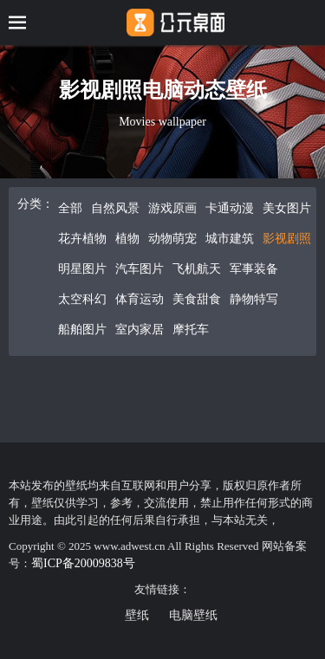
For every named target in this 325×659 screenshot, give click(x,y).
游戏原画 (172, 208)
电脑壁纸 (193, 615)
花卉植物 (82, 238)
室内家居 (139, 329)
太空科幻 (82, 299)
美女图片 (287, 208)
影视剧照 (287, 238)
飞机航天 (196, 268)
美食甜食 (196, 299)
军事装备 (254, 268)
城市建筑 (229, 238)
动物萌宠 (172, 238)
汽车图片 (139, 268)
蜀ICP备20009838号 (83, 563)
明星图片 (82, 268)
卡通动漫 (229, 208)
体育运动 (139, 299)
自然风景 (115, 208)
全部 (70, 208)
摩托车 (190, 329)
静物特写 (254, 299)
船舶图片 (82, 329)
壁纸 (137, 615)
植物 (127, 238)
